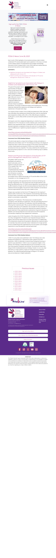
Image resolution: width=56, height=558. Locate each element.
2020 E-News (18, 281)
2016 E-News (18, 288)
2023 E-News (18, 276)
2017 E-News (18, 286)
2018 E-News (18, 285)
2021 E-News (18, 279)
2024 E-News (18, 274)
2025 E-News (18, 273)
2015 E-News (18, 290)
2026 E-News (18, 271)
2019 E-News (18, 283)
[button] (47, 5)
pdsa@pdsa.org (36, 302)
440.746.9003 (10, 323)
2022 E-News (18, 278)
